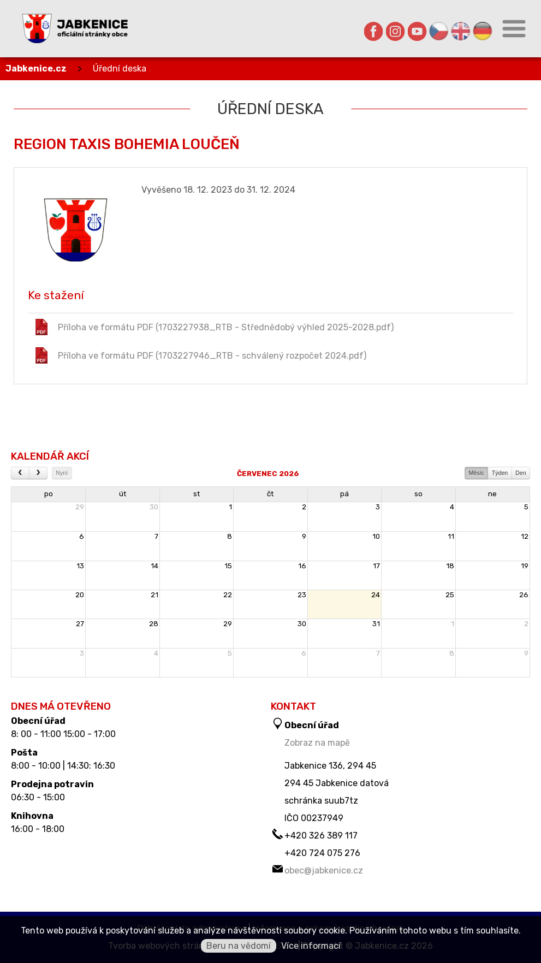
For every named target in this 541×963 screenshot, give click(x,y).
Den (520, 472)
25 (449, 595)
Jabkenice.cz (36, 68)
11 (451, 536)
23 (302, 595)
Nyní (62, 472)
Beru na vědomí (238, 946)
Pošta (24, 752)
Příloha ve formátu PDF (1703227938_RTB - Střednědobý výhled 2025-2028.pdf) (213, 327)
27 (80, 624)
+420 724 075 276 (322, 853)
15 (228, 566)
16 (302, 566)
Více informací (311, 946)
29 (79, 507)
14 (154, 566)
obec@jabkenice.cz (323, 870)
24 (375, 595)
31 (376, 624)
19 (524, 566)
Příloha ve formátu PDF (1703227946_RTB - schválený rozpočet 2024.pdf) (199, 355)
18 (450, 566)
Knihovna (32, 816)
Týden (500, 472)
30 (154, 507)
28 (153, 624)
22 (227, 595)
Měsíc (476, 472)
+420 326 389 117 (321, 835)
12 (524, 536)
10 (376, 536)
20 (79, 595)
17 (376, 566)
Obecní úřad (38, 721)
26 (523, 595)
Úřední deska (119, 68)
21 (154, 595)
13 (80, 566)
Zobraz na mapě (317, 743)
